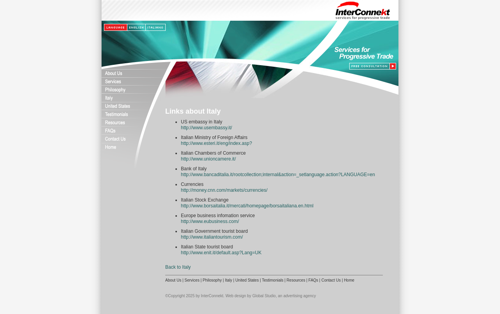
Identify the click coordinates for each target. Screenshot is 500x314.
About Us (173, 280)
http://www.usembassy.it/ (206, 127)
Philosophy (212, 280)
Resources (296, 280)
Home (349, 280)
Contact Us (331, 280)
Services (191, 280)
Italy (228, 280)
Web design (235, 296)
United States (247, 280)
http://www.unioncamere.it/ (208, 159)
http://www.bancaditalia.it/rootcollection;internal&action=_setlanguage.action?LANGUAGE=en (278, 174)
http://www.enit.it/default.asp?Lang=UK (221, 252)
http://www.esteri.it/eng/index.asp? (216, 143)
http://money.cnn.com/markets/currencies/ (224, 190)
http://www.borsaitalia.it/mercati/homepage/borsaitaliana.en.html (247, 206)
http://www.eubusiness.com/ (210, 221)
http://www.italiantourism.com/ (212, 237)
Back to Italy (178, 267)
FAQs (313, 280)
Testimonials (272, 280)
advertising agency (299, 296)
